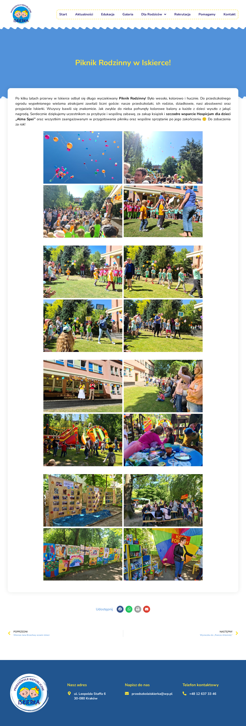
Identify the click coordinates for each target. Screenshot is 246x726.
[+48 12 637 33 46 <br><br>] (184, 693)
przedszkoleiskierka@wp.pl (152, 694)
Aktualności (84, 14)
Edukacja (107, 14)
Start (63, 14)
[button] (120, 609)
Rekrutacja (182, 14)
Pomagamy (207, 14)
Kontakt (230, 14)
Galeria (127, 14)
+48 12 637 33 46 (202, 694)
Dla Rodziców (153, 14)
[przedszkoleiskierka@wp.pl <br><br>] (127, 693)
